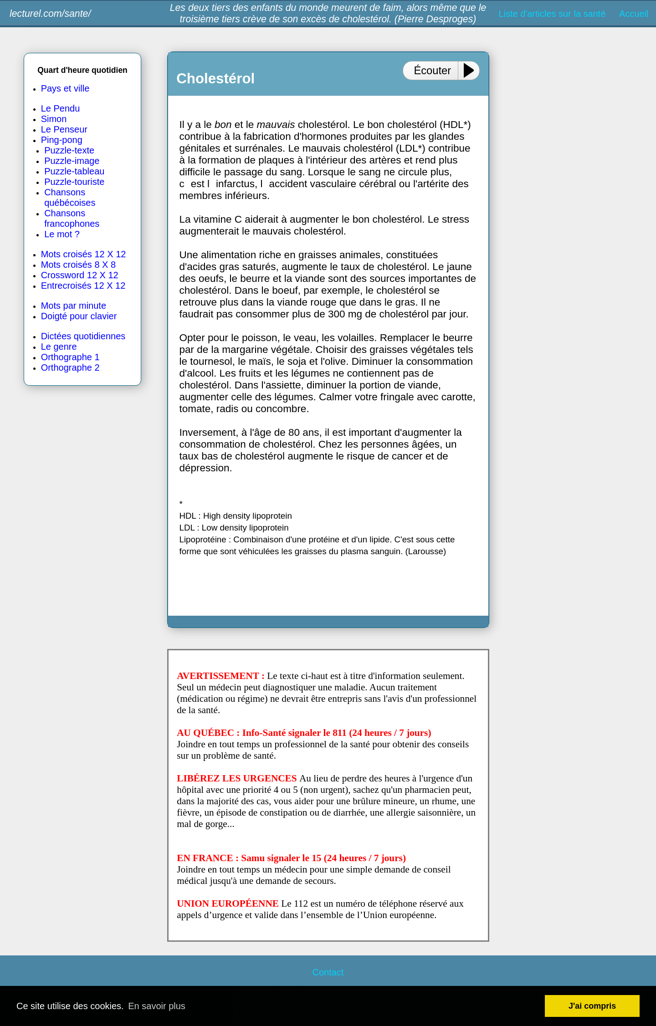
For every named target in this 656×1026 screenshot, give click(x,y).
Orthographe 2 (70, 367)
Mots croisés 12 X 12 (83, 254)
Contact (328, 972)
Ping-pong (61, 140)
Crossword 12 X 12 (79, 275)
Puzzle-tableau (74, 171)
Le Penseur (64, 129)
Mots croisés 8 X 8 (78, 265)
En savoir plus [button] (156, 1006)
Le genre (59, 347)
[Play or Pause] (472, 70)
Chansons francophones (71, 218)
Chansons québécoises (69, 197)
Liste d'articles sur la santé (551, 14)
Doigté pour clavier (79, 316)
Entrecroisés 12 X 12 (83, 286)
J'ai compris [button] (592, 1006)
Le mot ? (62, 234)
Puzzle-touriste (74, 182)
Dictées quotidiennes (83, 336)
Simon (54, 119)
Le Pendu (60, 108)
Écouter (432, 70)
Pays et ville (65, 88)
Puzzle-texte (69, 150)
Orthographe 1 (70, 357)
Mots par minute (73, 306)
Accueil (633, 14)
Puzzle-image (71, 161)
